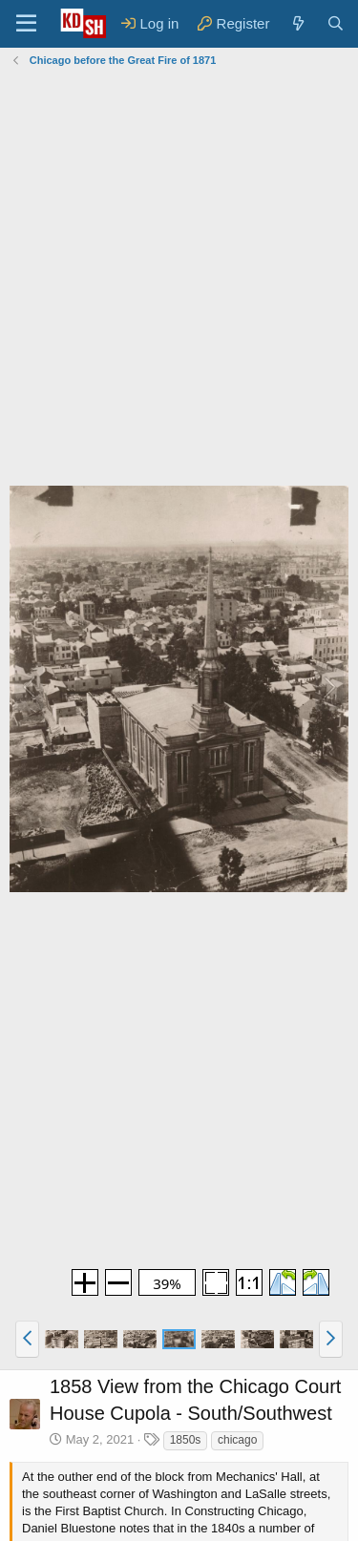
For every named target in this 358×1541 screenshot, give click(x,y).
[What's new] (297, 23)
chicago (237, 1440)
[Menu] (26, 24)
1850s (185, 1440)
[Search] (335, 23)
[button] (27, 1339)
